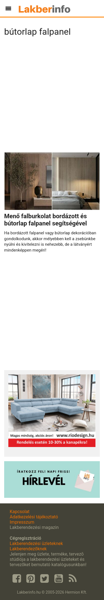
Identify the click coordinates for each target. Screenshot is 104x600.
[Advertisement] (52, 96)
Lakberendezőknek (28, 548)
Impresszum (22, 522)
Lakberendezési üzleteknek (36, 543)
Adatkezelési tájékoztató (34, 516)
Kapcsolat (19, 511)
